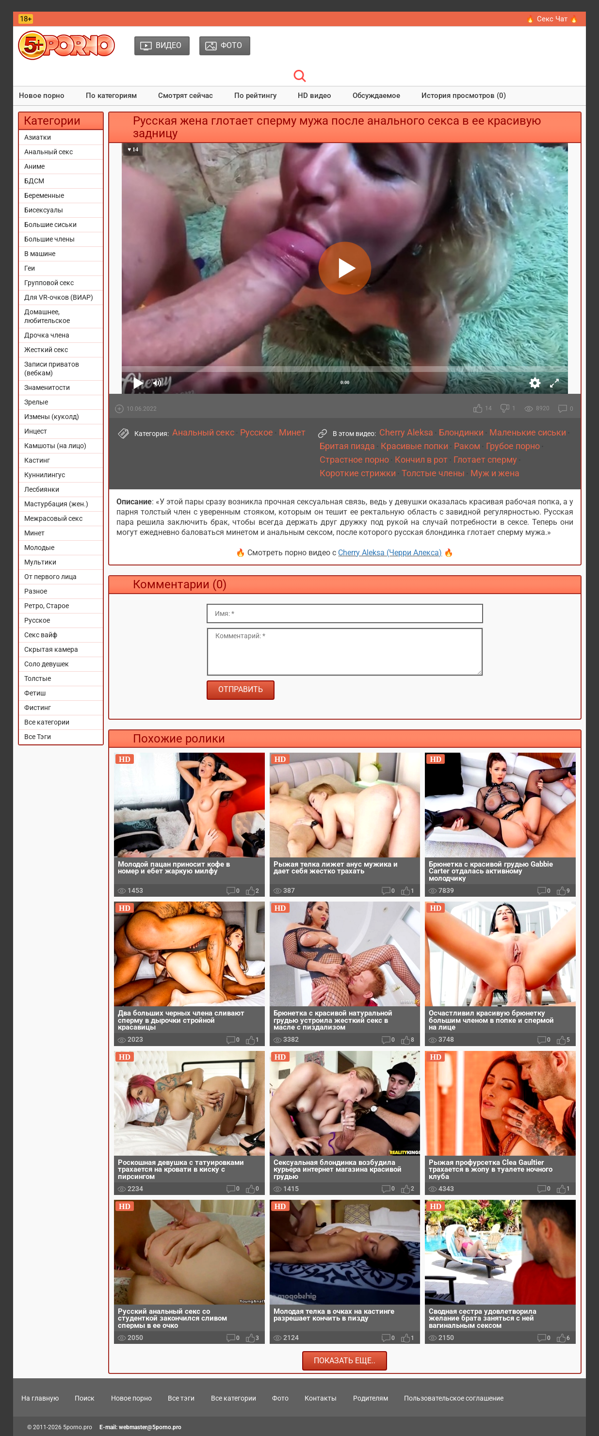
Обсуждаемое (376, 95)
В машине (39, 254)
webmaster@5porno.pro (150, 1427)
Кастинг (37, 460)
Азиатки (37, 137)
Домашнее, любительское (47, 316)
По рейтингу (255, 95)
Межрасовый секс (53, 518)
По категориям (111, 95)
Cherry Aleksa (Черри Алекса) (390, 552)
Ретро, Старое (46, 606)
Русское (37, 620)
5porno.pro (77, 1427)
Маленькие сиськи (527, 432)
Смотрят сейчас (185, 95)
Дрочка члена (46, 335)
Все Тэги (37, 737)
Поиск (85, 1398)
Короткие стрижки (358, 473)
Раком (467, 446)
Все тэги (181, 1398)
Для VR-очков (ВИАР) (58, 297)
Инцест (35, 431)
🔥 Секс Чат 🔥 (552, 19)
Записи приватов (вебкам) (51, 368)
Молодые (39, 547)
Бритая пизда (347, 446)
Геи (29, 268)
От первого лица (50, 577)
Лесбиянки (41, 489)
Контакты (321, 1398)
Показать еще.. (344, 1360)
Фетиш (35, 693)
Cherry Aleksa (406, 432)
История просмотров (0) (463, 95)
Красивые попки (414, 446)
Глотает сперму (485, 460)
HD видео (314, 95)
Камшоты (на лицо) (55, 446)
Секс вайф (40, 635)
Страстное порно (354, 460)
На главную (40, 1398)
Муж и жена (494, 473)
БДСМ (34, 181)
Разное (35, 591)
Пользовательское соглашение (453, 1398)
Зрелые (36, 402)
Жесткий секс (46, 350)
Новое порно (42, 95)
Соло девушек (46, 664)
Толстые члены (433, 473)
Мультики (40, 562)
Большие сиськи (50, 224)
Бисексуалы (43, 210)
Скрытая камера (51, 649)
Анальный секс (48, 152)
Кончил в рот (421, 460)
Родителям (370, 1398)
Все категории (46, 722)
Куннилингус (44, 475)
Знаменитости (47, 387)
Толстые (37, 678)
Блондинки (461, 432)
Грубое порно (513, 446)
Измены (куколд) (51, 416)
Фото (280, 1398)
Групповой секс (49, 283)
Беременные (44, 195)
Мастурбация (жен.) (56, 504)
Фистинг (37, 707)
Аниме (34, 166)
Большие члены (49, 239)
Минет (34, 533)
